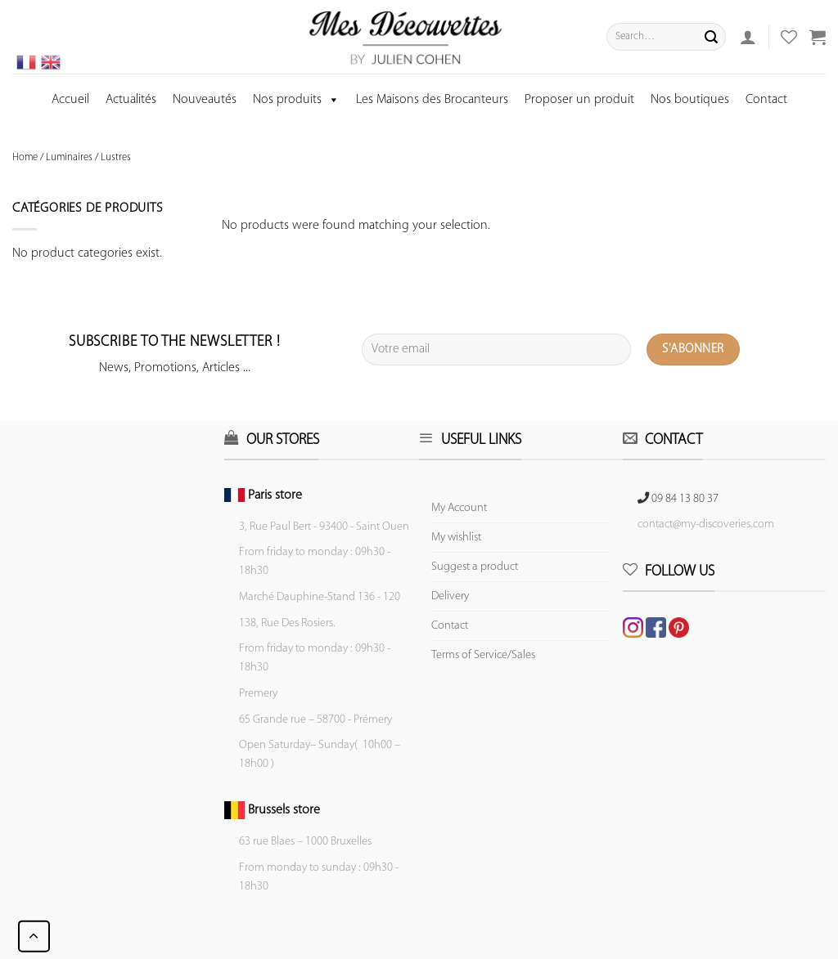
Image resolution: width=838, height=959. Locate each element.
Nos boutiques (690, 99)
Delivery (450, 596)
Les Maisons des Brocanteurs (432, 99)
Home (25, 157)
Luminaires (69, 157)
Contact (766, 99)
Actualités (131, 99)
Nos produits (296, 99)
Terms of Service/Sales (483, 655)
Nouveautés (205, 99)
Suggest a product (474, 567)
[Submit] (711, 37)
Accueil (70, 99)
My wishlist (456, 537)
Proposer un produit (579, 99)
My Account (459, 508)
